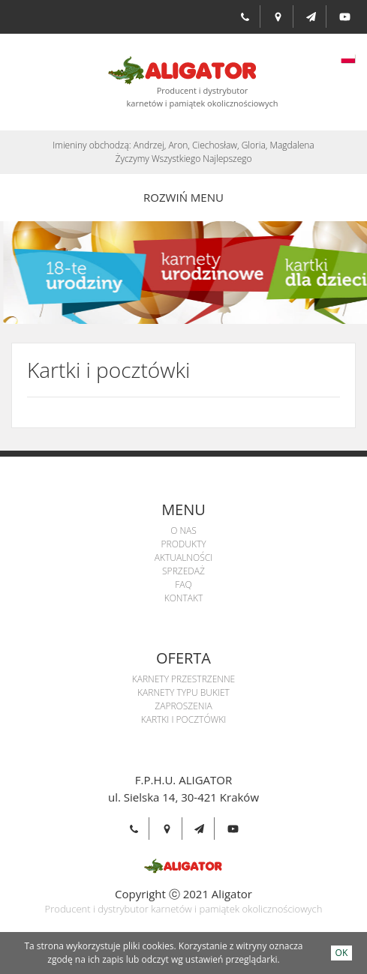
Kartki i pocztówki (184, 719)
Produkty (183, 544)
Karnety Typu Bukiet (183, 692)
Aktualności (183, 557)
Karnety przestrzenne (183, 679)
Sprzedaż (183, 571)
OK (341, 952)
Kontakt (183, 598)
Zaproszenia (183, 706)
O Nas (183, 530)
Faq (183, 584)
